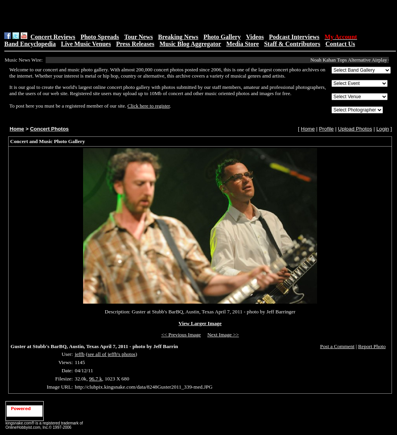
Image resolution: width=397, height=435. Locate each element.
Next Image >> (223, 335)
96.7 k (95, 379)
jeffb (80, 354)
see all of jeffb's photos (111, 354)
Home (17, 129)
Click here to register (149, 106)
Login (382, 129)
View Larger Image (200, 323)
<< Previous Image (181, 335)
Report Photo (372, 346)
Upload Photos (355, 129)
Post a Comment (337, 346)
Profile (326, 129)
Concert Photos (49, 129)
